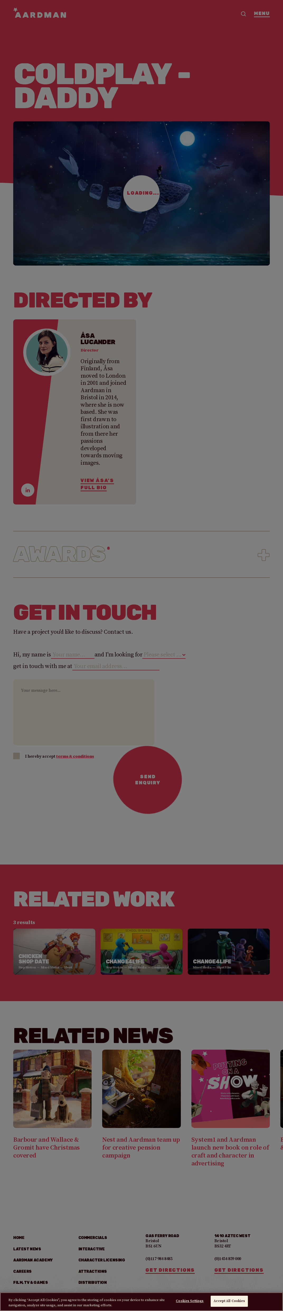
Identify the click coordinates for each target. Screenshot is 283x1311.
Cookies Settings (190, 1302)
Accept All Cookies (229, 1302)
